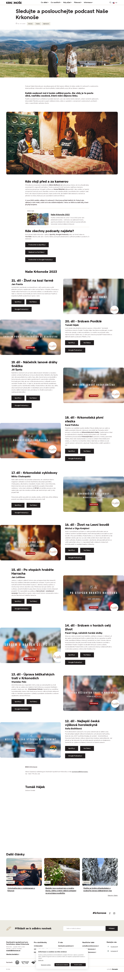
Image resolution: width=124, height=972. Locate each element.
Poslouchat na (36, 245)
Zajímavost (46, 23)
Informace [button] (88, 2)
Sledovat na (36, 252)
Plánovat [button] (77, 2)
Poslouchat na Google (40, 259)
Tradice (38, 23)
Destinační (66, 946)
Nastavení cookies (46, 965)
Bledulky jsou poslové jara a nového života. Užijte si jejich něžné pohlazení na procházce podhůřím (60, 890)
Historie (30, 23)
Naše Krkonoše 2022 (60, 214)
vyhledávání (110, 2)
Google (21, 309)
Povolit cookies (78, 964)
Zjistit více (40, 960)
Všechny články (113, 895)
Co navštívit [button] (55, 2)
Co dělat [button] (44, 2)
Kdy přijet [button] (67, 2)
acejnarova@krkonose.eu (80, 771)
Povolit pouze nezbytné (62, 964)
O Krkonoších (38, 946)
